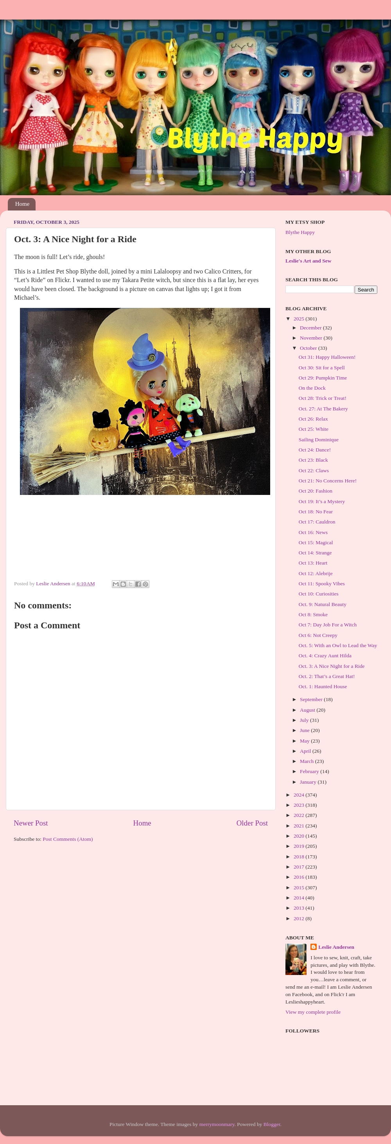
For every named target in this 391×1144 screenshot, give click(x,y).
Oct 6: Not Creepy (318, 635)
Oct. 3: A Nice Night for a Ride (332, 666)
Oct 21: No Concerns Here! (328, 481)
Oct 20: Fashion (315, 491)
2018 (299, 857)
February (310, 771)
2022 (299, 815)
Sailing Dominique (319, 439)
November (311, 338)
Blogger (272, 1124)
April (306, 751)
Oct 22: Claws (314, 470)
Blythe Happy (300, 232)
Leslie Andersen (336, 947)
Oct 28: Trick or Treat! (322, 398)
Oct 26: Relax (313, 419)
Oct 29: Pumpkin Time (323, 378)
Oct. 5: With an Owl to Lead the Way (338, 645)
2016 (299, 877)
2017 (299, 867)
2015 (299, 887)
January (308, 782)
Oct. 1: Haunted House (323, 686)
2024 (299, 795)
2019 (299, 846)
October (309, 348)
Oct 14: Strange (315, 553)
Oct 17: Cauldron (317, 522)
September (312, 699)
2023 (299, 805)
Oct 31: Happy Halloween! (327, 357)
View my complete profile (313, 1012)
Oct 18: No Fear (316, 511)
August (308, 710)
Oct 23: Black (313, 460)
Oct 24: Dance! (315, 450)
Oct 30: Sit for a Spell (322, 368)
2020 (299, 836)
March (307, 761)
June (305, 730)
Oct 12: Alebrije (316, 573)
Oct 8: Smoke (313, 614)
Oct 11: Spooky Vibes (322, 583)
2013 (299, 908)
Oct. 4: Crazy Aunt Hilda (325, 655)
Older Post (252, 823)
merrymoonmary (217, 1124)
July (305, 720)
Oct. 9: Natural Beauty (322, 604)
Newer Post (31, 823)
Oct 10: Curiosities (319, 594)
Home (22, 204)
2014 (299, 898)
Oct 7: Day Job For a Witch (328, 625)
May (305, 741)
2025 (299, 319)
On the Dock (312, 388)
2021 (299, 826)
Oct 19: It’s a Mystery (322, 501)
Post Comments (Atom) (68, 839)
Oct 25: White (313, 429)
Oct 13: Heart (313, 563)
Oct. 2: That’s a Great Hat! (327, 676)
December (311, 328)
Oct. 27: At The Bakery (323, 409)
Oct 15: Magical (316, 542)
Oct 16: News (313, 532)
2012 (299, 918)
